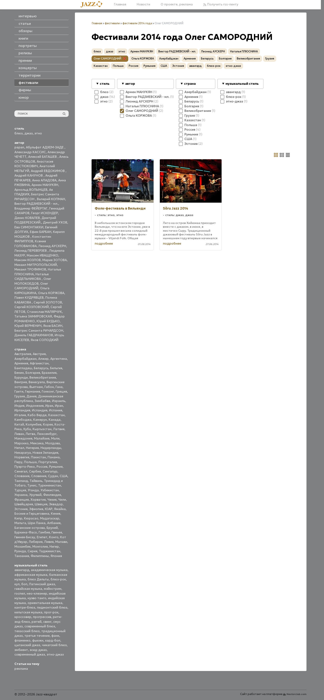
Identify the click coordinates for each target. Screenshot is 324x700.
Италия (20, 415)
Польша (30, 462)
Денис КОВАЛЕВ (27, 218)
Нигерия (32, 448)
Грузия (19, 396)
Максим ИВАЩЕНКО (42, 255)
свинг (47, 622)
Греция (61, 391)
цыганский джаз (27, 645)
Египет (42, 537)
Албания (54, 523)
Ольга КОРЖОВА (51, 293)
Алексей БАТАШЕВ (43, 157)
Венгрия (20, 382)
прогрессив (42, 617)
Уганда (33, 490)
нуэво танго (37, 598)
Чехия (52, 500)
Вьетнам (36, 387)
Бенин (19, 373)
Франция (21, 500)
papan (19, 147)
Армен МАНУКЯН (45, 185)
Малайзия (41, 438)
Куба (27, 429)
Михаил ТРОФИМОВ (30, 269)
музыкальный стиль (242, 84)
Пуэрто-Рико (24, 467)
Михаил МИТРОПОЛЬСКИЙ (35, 265)
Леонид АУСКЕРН (52, 246)
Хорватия (38, 500)
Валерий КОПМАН (51, 199)
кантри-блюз (24, 607)
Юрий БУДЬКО (48, 321)
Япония (56, 556)
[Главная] (93, 4)
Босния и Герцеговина (31, 514)
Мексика (37, 443)
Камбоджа (23, 420)
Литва (30, 434)
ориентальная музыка (45, 603)
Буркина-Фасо (25, 532)
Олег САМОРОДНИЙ (107, 58)
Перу (18, 462)
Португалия (47, 462)
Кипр (18, 518)
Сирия (32, 551)
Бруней (52, 528)
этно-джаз (55, 654)
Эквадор (56, 504)
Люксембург (47, 434)
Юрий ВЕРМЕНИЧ (28, 326)
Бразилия (49, 373)
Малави (61, 542)
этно (38, 133)
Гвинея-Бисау (24, 537)
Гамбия (44, 532)
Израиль (58, 401)
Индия (19, 406)
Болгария (32, 373)
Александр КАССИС (30, 152)
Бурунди (21, 377)
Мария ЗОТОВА (54, 260)
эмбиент (21, 650)
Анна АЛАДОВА (44, 180)
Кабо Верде (37, 415)
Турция (20, 490)
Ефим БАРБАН (40, 232)
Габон (49, 387)
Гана (59, 387)
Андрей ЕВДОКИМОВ (48, 171)
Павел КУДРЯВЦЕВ (29, 297)
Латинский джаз (42, 584)
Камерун (40, 420)
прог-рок (51, 612)
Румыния (56, 467)
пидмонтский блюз (52, 607)
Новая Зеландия (45, 453)
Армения (21, 363)
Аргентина (58, 359)
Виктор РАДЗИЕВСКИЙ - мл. (36, 204)
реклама (21, 669)
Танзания (21, 556)
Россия (42, 467)
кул (17, 584)
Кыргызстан (42, 429)
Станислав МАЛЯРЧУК (44, 312)
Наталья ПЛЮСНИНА (244, 51)
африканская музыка (30, 575)
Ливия (49, 542)
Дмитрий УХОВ (55, 222)
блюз (18, 133)
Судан (53, 476)
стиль (105, 84)
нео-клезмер (37, 593)
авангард (21, 570)
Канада (55, 420)
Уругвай (35, 495)
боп (24, 584)
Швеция (41, 504)
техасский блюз (27, 631)
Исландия (39, 410)
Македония (23, 438)
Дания (31, 396)
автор (130, 84)
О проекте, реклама (177, 4)
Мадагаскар (49, 518)
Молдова (52, 443)
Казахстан (56, 415)
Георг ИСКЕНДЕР (44, 213)
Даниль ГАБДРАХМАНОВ (33, 335)
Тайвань (36, 481)
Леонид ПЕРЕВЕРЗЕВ (31, 251)
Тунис (32, 485)
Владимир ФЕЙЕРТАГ (31, 208)
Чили (62, 500)
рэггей (37, 622)
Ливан (19, 434)
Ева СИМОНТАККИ (28, 227)
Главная (120, 4)
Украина (21, 495)
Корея (48, 424)
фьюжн (37, 640)
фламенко (22, 640)
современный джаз (29, 654)
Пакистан (38, 457)
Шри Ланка (36, 523)
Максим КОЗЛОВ (27, 260)
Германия (32, 391)
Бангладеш (23, 368)
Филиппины (40, 556)
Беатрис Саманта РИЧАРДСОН (38, 330)
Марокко (21, 443)
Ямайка (60, 509)
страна (190, 84)
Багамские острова (29, 528)
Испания (55, 410)
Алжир (43, 359)
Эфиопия (36, 509)
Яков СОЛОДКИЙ (44, 340)
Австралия (22, 354)
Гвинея (57, 532)
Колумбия (33, 424)
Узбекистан (49, 490)
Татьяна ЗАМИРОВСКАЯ (33, 316)
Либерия (36, 542)
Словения (38, 476)
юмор (24, 97)
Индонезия (35, 406)
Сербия (35, 471)
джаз (28, 133)
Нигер (54, 546)
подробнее (104, 243)
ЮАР (48, 509)
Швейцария (23, 504)
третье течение (37, 636)
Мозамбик (22, 546)
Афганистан (39, 363)
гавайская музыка (28, 589)
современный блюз (39, 626)
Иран (59, 406)
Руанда (20, 551)
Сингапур (50, 471)
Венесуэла (37, 382)
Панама (54, 457)
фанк (55, 636)
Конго (53, 537)
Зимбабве (42, 401)
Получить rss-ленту (220, 4)
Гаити (18, 391)
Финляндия (52, 495)
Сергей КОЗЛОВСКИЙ (31, 307)
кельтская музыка (28, 612)
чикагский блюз (54, 645)
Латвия (58, 429)
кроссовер (22, 617)
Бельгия (56, 368)
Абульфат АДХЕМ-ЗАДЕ (45, 147)
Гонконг (48, 391)
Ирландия (22, 410)
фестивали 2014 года (137, 23)
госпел (19, 593)
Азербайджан (25, 359)
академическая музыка (49, 570)
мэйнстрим (52, 589)
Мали (55, 438)
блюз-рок (58, 579)
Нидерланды (50, 448)
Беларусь (41, 368)
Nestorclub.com (296, 694)
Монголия (40, 546)
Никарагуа (22, 453)
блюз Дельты (38, 579)
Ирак (49, 406)
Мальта (20, 523)
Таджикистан (49, 551)
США (63, 476)
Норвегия (21, 457)
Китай (19, 424)
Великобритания (42, 377)
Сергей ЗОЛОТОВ (48, 302)
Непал (19, 448)
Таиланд (21, 481)
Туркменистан (49, 485)
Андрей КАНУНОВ (29, 175)
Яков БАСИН (52, 326)
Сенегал (20, 471)
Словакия (21, 476)
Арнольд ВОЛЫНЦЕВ (30, 190)
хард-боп (52, 640)
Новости (143, 4)
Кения (55, 514)
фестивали (112, 23)
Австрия (39, 354)
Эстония (21, 509)
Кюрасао (31, 518)
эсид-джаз (38, 650)
